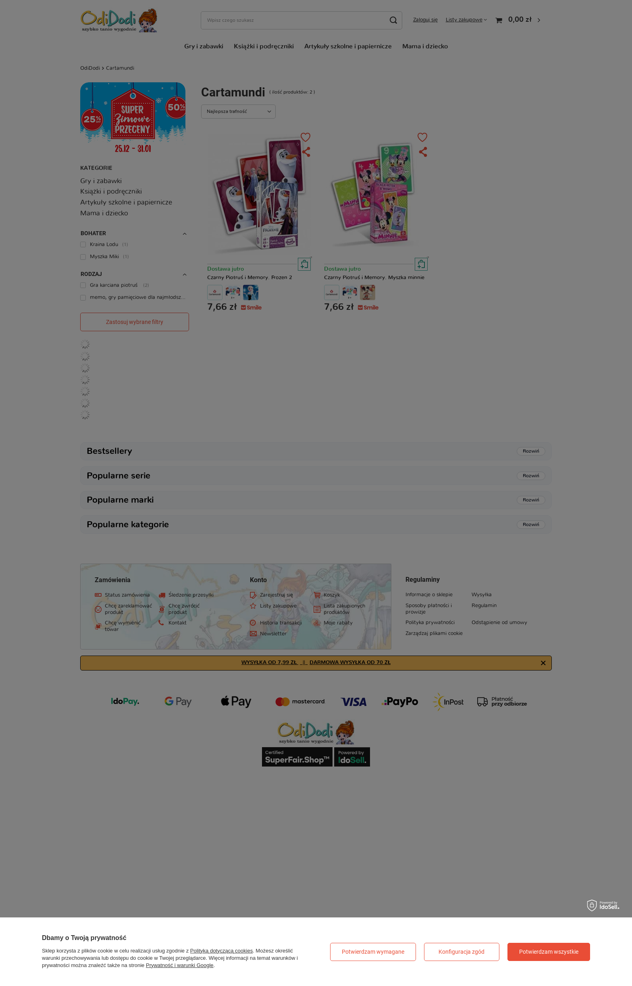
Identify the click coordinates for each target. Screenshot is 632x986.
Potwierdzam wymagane (373, 951)
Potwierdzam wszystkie (548, 951)
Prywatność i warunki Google (180, 965)
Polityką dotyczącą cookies (221, 951)
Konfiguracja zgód (461, 951)
